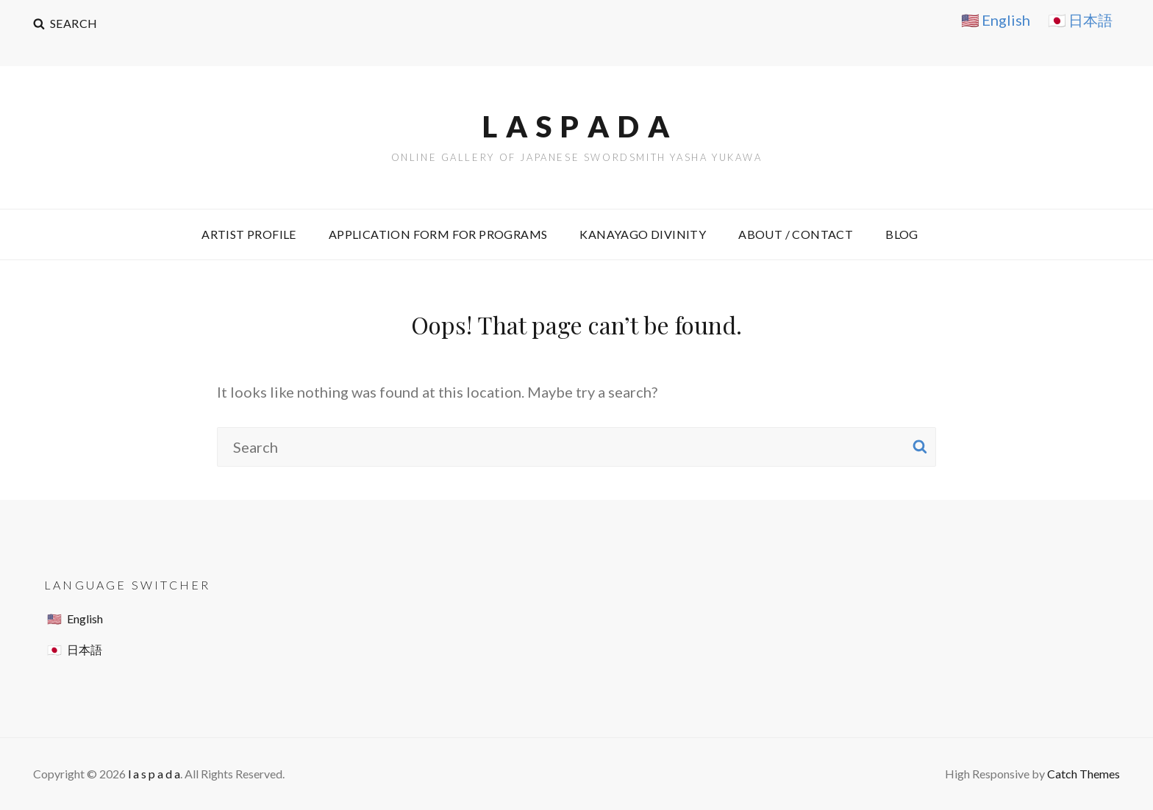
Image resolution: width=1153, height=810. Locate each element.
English (1006, 20)
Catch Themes (1083, 774)
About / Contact (795, 234)
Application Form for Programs (438, 234)
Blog (901, 234)
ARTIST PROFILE (248, 234)
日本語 (1090, 20)
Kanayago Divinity (642, 234)
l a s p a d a (576, 126)
